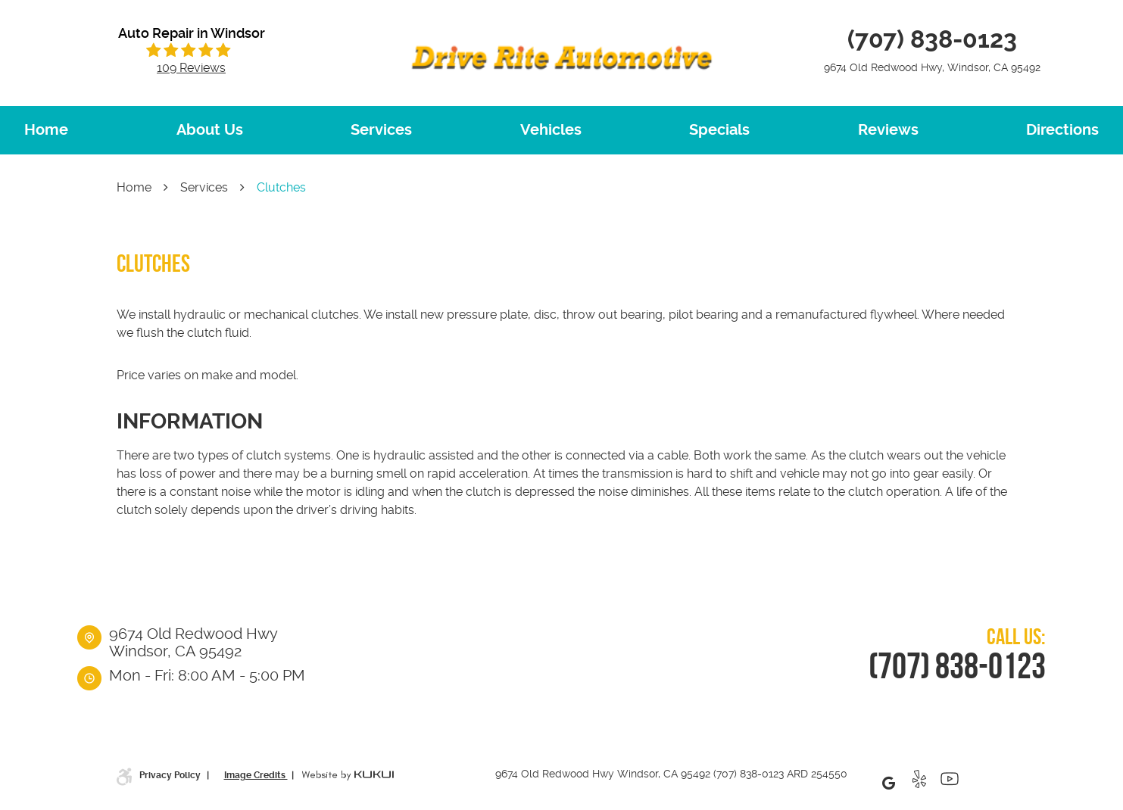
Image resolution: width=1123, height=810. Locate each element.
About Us (209, 130)
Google (889, 783)
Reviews (888, 130)
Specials (719, 130)
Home (46, 130)
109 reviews (191, 68)
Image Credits (256, 775)
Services (381, 130)
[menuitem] (46, 130)
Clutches (281, 187)
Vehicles (551, 130)
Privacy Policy (171, 775)
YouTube (949, 783)
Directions (1062, 130)
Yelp (919, 783)
